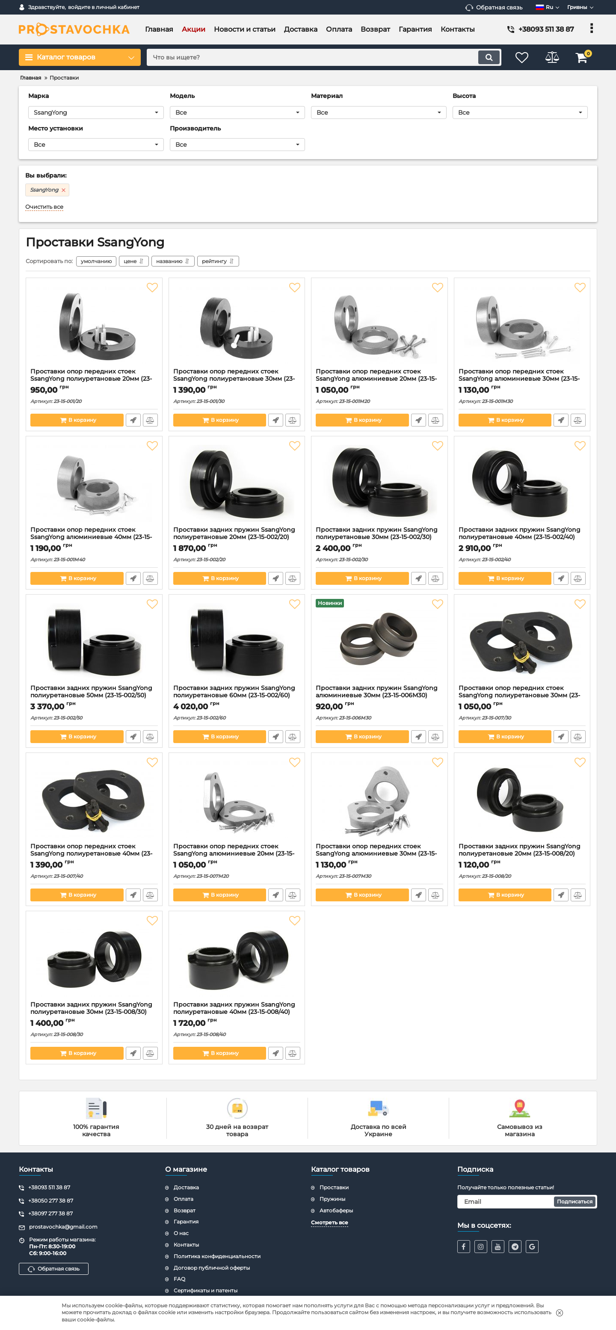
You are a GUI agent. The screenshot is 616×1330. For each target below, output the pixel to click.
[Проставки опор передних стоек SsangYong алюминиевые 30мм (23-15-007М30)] (379, 800)
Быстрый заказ (133, 420)
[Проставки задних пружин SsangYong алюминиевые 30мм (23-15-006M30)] (379, 641)
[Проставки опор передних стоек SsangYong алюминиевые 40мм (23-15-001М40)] (94, 483)
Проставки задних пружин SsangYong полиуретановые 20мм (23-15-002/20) (234, 533)
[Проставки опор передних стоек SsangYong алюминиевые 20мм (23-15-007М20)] (237, 800)
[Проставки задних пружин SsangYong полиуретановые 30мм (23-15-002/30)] (379, 483)
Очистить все (44, 207)
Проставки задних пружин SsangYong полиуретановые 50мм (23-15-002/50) (91, 691)
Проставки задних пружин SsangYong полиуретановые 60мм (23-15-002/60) (234, 691)
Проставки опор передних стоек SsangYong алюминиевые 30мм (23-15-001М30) (519, 379)
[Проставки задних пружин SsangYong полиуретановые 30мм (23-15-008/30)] (94, 958)
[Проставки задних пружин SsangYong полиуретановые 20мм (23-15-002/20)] (237, 483)
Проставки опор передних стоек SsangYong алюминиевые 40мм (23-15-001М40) (91, 537)
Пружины (332, 1199)
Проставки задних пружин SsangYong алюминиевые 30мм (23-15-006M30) (377, 691)
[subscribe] (527, 1202)
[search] (324, 57)
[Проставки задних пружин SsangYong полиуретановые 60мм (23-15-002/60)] (237, 641)
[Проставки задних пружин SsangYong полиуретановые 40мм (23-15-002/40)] (522, 483)
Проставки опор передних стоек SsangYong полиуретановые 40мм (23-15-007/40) (91, 854)
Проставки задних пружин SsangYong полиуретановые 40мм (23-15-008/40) (234, 1008)
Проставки (334, 1187)
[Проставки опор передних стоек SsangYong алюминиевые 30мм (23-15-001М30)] (522, 325)
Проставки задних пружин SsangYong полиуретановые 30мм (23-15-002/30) (377, 533)
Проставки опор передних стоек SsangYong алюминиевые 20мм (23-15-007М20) (233, 854)
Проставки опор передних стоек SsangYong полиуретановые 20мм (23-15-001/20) (91, 379)
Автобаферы (336, 1210)
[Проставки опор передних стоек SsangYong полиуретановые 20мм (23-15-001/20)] (94, 325)
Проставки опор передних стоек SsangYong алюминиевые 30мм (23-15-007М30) (376, 854)
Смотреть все (329, 1222)
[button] (96, 112)
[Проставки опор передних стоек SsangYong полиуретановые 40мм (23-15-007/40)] (94, 800)
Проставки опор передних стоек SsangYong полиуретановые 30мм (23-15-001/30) (234, 379)
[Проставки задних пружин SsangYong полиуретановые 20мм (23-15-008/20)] (522, 800)
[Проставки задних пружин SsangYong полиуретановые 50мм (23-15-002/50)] (94, 641)
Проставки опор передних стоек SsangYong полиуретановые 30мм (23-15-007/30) (519, 695)
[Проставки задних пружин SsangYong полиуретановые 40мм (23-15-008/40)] (237, 958)
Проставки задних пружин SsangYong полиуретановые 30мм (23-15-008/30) (91, 1008)
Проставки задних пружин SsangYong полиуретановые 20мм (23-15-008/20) (519, 850)
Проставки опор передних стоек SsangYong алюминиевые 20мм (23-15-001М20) (376, 379)
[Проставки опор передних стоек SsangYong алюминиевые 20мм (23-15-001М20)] (379, 325)
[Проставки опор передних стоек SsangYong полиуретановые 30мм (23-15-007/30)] (522, 641)
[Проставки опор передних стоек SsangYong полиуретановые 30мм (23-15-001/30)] (237, 325)
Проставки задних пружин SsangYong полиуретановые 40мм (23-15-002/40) (519, 533)
